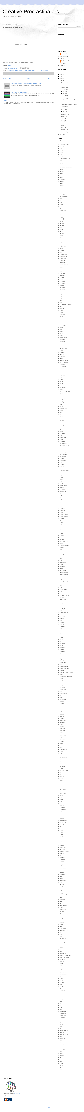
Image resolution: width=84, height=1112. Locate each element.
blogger (61, 229)
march (61, 641)
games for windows (64, 424)
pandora (62, 776)
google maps (63, 451)
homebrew (62, 489)
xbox (61, 1051)
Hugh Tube (62, 499)
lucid (61, 620)
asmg (61, 206)
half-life (61, 474)
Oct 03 (64, 109)
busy (61, 244)
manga (61, 639)
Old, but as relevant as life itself (70, 100)
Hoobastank (63, 491)
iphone (61, 522)
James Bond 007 (64, 541)
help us (61, 479)
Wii (60, 1028)
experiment (62, 364)
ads (60, 175)
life (60, 601)
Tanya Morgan (63, 938)
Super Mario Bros (64, 930)
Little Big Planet (63, 608)
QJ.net (9, 65)
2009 (61, 81)
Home (29, 78)
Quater (61, 832)
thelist (61, 963)
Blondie (61, 231)
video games (44, 70)
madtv (61, 635)
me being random (64, 655)
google (61, 439)
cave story (62, 260)
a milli (61, 156)
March (63, 127)
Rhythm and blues (64, 851)
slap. (61, 895)
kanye (61, 564)
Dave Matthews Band (65, 322)
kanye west (62, 566)
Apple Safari (63, 194)
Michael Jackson (64, 666)
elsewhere (62, 356)
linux (61, 607)
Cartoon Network (64, 254)
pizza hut (62, 805)
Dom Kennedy (63, 337)
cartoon (61, 252)
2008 (61, 134)
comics (61, 279)
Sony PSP (38, 70)
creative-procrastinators (16, 70)
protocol (62, 824)
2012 (61, 74)
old (60, 755)
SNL (61, 903)
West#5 (63, 65)
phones (61, 791)
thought (61, 965)
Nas (61, 709)
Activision (62, 171)
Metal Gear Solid (64, 660)
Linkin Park (62, 605)
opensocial (62, 766)
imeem (61, 504)
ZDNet (61, 1065)
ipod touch (62, 526)
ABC (61, 160)
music (61, 697)
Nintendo (62, 732)
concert (61, 291)
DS (60, 343)
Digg (61, 329)
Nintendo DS (63, 734)
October (63, 87)
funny (61, 414)
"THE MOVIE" (63, 146)
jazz (61, 551)
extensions (62, 368)
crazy (61, 302)
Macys (61, 630)
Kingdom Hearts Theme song (67, 576)
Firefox (61, 389)
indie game (62, 508)
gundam (25, 70)
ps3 (60, 826)
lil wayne (62, 603)
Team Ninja (62, 942)
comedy (62, 277)
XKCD (61, 1057)
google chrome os (64, 445)
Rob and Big (63, 857)
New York (62, 726)
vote (61, 1001)
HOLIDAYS (62, 487)
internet (61, 512)
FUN (61, 412)
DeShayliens (63, 325)
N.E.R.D (62, 703)
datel (61, 320)
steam (61, 924)
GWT (61, 468)
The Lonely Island (64, 957)
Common (62, 285)
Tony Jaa (62, 969)
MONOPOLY (63, 689)
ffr (60, 385)
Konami (61, 583)
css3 (61, 306)
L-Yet (61, 587)
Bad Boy (62, 218)
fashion (61, 379)
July (62, 118)
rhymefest (62, 849)
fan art (61, 373)
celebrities (62, 262)
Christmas (62, 268)
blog (61, 227)
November (64, 85)
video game (62, 996)
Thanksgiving (63, 953)
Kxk (61, 585)
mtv (60, 695)
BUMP (5, 100)
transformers (63, 972)
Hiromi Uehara (63, 485)
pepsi (61, 784)
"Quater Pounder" (64, 144)
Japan (61, 543)
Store (61, 926)
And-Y (61, 183)
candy (61, 248)
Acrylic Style (17, 1093)
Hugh (62, 58)
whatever (62, 1023)
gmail (61, 435)
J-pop (61, 531)
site (60, 892)
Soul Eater (62, 919)
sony (61, 913)
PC (60, 782)
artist (61, 202)
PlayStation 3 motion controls (69, 104)
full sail (61, 410)
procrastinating (63, 820)
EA (60, 347)
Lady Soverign (63, 589)
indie (61, 506)
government (63, 460)
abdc (61, 162)
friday (61, 404)
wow (61, 1040)
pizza (61, 803)
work (61, 1036)
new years (62, 724)
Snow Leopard (63, 905)
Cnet (61, 271)
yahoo (61, 1061)
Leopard (62, 597)
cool (61, 298)
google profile (63, 452)
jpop (61, 556)
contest (61, 293)
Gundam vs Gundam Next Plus (70, 102)
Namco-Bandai (31, 70)
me (60, 653)
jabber (61, 533)
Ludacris (62, 624)
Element (62, 354)
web (61, 1009)
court (61, 300)
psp (60, 828)
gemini (61, 431)
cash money (63, 258)
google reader (63, 454)
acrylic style (62, 165)
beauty (61, 221)
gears (61, 427)
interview (62, 518)
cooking (62, 294)
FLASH (61, 393)
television (62, 945)
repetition (62, 845)
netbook (62, 716)
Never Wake (63, 720)
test (60, 949)
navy (61, 711)
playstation (62, 807)
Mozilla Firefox (63, 693)
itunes (61, 528)
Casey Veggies (63, 256)
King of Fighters (64, 572)
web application (63, 1011)
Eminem (62, 358)
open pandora (63, 757)
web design (62, 1017)
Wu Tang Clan (63, 1044)
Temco (61, 947)
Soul (61, 917)
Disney (61, 333)
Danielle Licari (63, 318)
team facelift (63, 940)
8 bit (61, 154)
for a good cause (64, 399)
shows (61, 886)
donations (62, 339)
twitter (61, 978)
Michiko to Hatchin (64, 668)
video (61, 994)
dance (61, 316)
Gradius (62, 464)
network (62, 718)
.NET (61, 142)
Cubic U (62, 308)
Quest (61, 834)
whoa (61, 1026)
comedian (62, 275)
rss (60, 866)
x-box (61, 1048)
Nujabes (62, 743)
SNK (61, 901)
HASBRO (62, 477)
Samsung (62, 870)
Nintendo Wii (63, 736)
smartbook (62, 899)
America (62, 181)
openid (61, 764)
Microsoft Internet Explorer (66, 672)
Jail (60, 537)
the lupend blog (63, 959)
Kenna (61, 568)
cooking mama (63, 297)
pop (61, 815)
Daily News (62, 314)
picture (61, 799)
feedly (61, 383)
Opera (61, 768)
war (60, 1005)
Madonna (62, 633)
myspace (62, 701)
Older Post (50, 78)
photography (63, 793)
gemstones (62, 433)
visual (61, 999)
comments (62, 281)
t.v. (60, 932)
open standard (63, 761)
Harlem (61, 476)
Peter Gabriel (63, 788)
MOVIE (61, 691)
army (61, 198)
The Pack (62, 961)
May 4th (62, 649)
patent (61, 780)
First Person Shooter (65, 391)
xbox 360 (62, 1053)
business (62, 243)
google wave (63, 456)
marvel (61, 645)
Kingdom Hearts (64, 574)
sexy (61, 882)
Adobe (61, 173)
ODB (61, 753)
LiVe (61, 610)
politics (61, 813)
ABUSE (61, 164)
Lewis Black (63, 599)
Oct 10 (64, 98)
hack (61, 472)
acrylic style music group (66, 167)
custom (61, 310)
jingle (61, 553)
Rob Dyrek (62, 859)
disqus (61, 335)
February (63, 129)
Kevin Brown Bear (65, 61)
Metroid (61, 664)
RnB (61, 855)
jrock (61, 558)
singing (61, 890)
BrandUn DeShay (64, 239)
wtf (60, 1042)
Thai (61, 951)
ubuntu (61, 980)
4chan (61, 152)
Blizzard (62, 225)
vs (60, 1003)
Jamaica (62, 539)
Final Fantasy (63, 387)
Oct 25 (64, 93)
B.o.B (61, 216)
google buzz (63, 441)
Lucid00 (62, 622)
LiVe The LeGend (64, 612)
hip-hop (61, 483)
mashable (62, 647)
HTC (61, 495)
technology (62, 944)
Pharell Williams (64, 790)
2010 (61, 78)
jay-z (61, 549)
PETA (61, 786)
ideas (61, 503)
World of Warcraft (64, 1038)
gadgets (62, 420)
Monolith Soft (63, 687)
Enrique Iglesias (64, 360)
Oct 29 (64, 91)
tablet (61, 934)
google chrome (63, 443)
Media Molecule (64, 657)
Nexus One (62, 728)
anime (8, 70)
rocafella (62, 861)
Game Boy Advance (65, 422)
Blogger (49, 1107)
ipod (61, 524)
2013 (61, 72)
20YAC (61, 150)
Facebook (62, 370)
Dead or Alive (63, 323)
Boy (61, 237)
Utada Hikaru (63, 990)
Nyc (61, 747)
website (61, 1019)
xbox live (62, 1055)
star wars (62, 922)
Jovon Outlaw (63, 555)
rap (60, 843)
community (62, 287)
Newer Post (7, 78)
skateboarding (63, 894)
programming (63, 822)
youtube (62, 1063)
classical (62, 269)
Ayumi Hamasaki (64, 214)
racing (61, 836)
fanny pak (62, 375)
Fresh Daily (62, 402)
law (60, 593)
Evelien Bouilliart (64, 362)
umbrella (62, 982)
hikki (61, 481)
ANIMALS (62, 187)
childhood (62, 266)
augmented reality (64, 212)
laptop (61, 591)
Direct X (62, 331)
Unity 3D (62, 984)
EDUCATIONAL (64, 348)
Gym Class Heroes (64, 470)
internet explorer (64, 514)
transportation (63, 974)
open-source (63, 763)
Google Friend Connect (65, 449)
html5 (61, 497)
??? (61, 140)
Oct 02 (64, 111)
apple (61, 193)
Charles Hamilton (64, 264)
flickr (61, 395)
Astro (61, 208)
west (61, 1021)
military (61, 674)
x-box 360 (62, 1049)
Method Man (63, 662)
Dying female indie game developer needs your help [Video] (26, 83)
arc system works (64, 196)
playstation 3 (63, 809)
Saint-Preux (63, 868)
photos (61, 795)
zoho (61, 1067)
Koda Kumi (62, 578)
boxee (61, 235)
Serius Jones (63, 880)
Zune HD (62, 1071)
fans (61, 377)
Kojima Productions (64, 581)
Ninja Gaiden (63, 730)
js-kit (61, 560)
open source (63, 759)
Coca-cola (62, 273)
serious (61, 878)
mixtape (62, 680)
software (62, 911)
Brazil (61, 241)
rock (61, 863)
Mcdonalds (62, 651)
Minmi (61, 678)
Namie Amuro (63, 707)
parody (61, 778)
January (63, 132)
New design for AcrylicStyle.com (19, 92)
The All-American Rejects (66, 955)
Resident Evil (63, 847)
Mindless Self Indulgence (66, 676)
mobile (61, 682)
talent (61, 936)
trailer (61, 970)
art (60, 200)
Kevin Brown (63, 570)
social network (63, 909)
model (61, 686)
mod (61, 684)
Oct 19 (64, 95)
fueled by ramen (64, 408)
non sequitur (63, 739)
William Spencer (64, 1030)
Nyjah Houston (63, 749)
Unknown (63, 63)
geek (61, 429)
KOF (61, 580)
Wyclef (61, 1046)
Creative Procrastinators (31, 11)
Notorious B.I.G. (64, 741)
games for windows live (65, 426)
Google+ (62, 458)
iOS (61, 520)
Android (62, 185)
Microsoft (62, 670)
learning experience (64, 595)
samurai (62, 872)
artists (61, 204)
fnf (60, 397)
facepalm (62, 372)
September (64, 114)
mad (61, 632)
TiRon (61, 967)
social (61, 907)
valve (61, 992)
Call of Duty (62, 246)
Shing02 (62, 884)
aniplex (61, 191)
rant (61, 841)
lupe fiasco (62, 626)
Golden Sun (63, 437)
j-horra (61, 530)
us (60, 988)
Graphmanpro (64, 56)
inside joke (62, 510)
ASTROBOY (63, 210)
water (61, 1007)
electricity (62, 352)
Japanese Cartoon (64, 545)
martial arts (62, 643)
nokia (61, 737)
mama (61, 637)
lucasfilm (62, 618)
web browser (63, 1013)
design (61, 327)
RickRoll (62, 853)
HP (60, 493)
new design (62, 722)
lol (60, 614)
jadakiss (62, 535)
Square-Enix (63, 920)
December (64, 82)
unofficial (62, 986)
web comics (63, 1015)
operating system (64, 770)
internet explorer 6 (64, 516)
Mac (61, 628)
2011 (61, 76)
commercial (62, 283)
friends (61, 406)
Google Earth (63, 447)
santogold (62, 874)
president (62, 818)
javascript (62, 547)
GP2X (61, 462)
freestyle (62, 400)
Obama (61, 751)
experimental (63, 366)
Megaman (62, 659)
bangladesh (62, 219)
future (61, 416)
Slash (61, 897)
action (61, 169)
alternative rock (63, 179)
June (62, 121)
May (62, 123)
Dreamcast (62, 341)
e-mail (61, 345)
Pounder (62, 816)
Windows (62, 1032)
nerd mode (62, 714)
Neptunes (62, 712)
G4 (60, 418)
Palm (61, 774)
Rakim (61, 838)
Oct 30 (64, 89)
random (61, 840)
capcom (62, 250)
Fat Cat (61, 381)
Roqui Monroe (63, 865)
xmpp (61, 1059)
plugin (61, 811)
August (63, 116)
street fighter (63, 928)
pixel (61, 801)
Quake (61, 830)
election (62, 350)
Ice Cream (62, 501)
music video (63, 699)
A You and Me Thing (65, 158)
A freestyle (65, 106)
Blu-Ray (62, 233)
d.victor (61, 312)
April (62, 125)
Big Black (62, 223)
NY (60, 745)
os (60, 772)
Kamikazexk (63, 562)
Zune (61, 1069)
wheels (61, 1024)
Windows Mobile (64, 1034)
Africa (61, 177)
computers (62, 289)
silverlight (62, 888)
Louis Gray (62, 616)
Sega (61, 876)
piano (61, 797)
